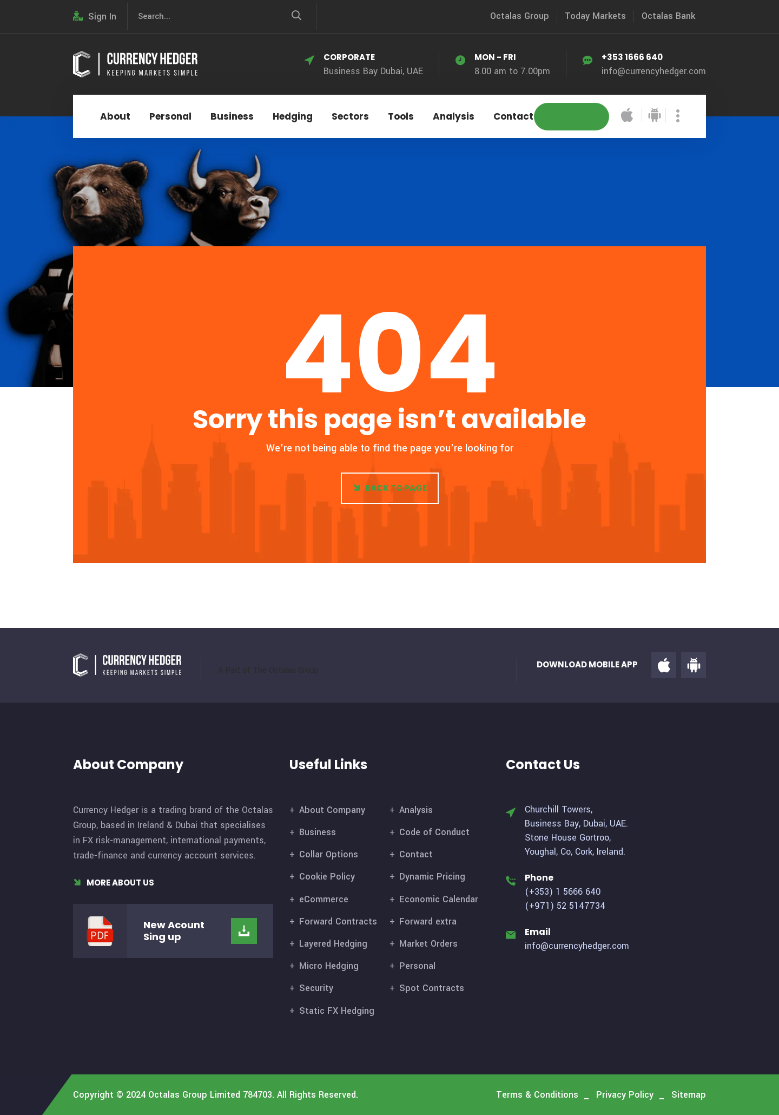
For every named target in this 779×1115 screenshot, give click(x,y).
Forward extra (428, 921)
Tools (401, 116)
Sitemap (688, 1094)
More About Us (113, 882)
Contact (513, 116)
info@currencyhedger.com (654, 71)
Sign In (94, 16)
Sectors (350, 116)
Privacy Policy (624, 1094)
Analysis (453, 116)
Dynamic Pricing (432, 876)
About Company (332, 810)
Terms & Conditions (537, 1094)
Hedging (293, 116)
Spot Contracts (431, 988)
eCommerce (323, 899)
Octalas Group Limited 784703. (211, 1094)
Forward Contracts (338, 921)
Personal (170, 116)
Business (232, 116)
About (115, 116)
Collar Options (328, 854)
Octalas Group (519, 16)
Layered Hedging (333, 943)
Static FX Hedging (336, 1011)
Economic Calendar (438, 899)
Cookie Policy (327, 876)
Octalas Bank (668, 16)
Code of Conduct (434, 832)
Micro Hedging (329, 966)
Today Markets (595, 16)
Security (316, 988)
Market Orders (428, 943)
